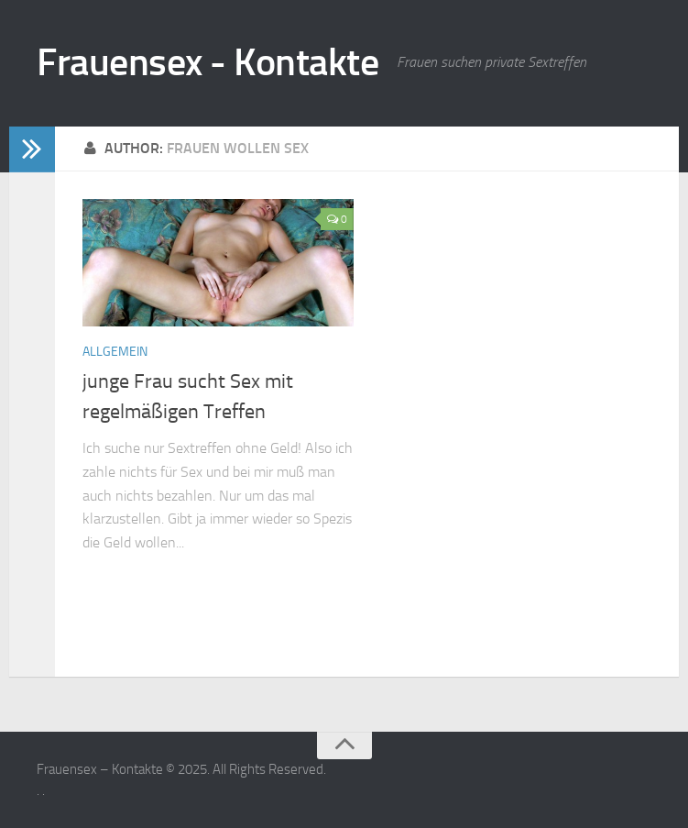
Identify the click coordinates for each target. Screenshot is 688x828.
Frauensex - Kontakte (207, 62)
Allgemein (114, 351)
